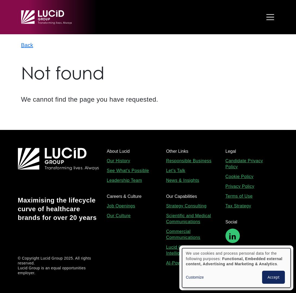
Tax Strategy (238, 206)
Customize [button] (195, 277)
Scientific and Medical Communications (188, 218)
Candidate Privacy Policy (244, 163)
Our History (118, 160)
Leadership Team (124, 180)
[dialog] (236, 268)
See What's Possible (128, 170)
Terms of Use (239, 196)
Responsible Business (188, 160)
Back (27, 45)
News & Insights (182, 180)
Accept (273, 277)
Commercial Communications (183, 234)
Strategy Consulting (186, 206)
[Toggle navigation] (269, 17)
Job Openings (121, 206)
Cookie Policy (239, 176)
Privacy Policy (239, 186)
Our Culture (119, 215)
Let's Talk (175, 170)
